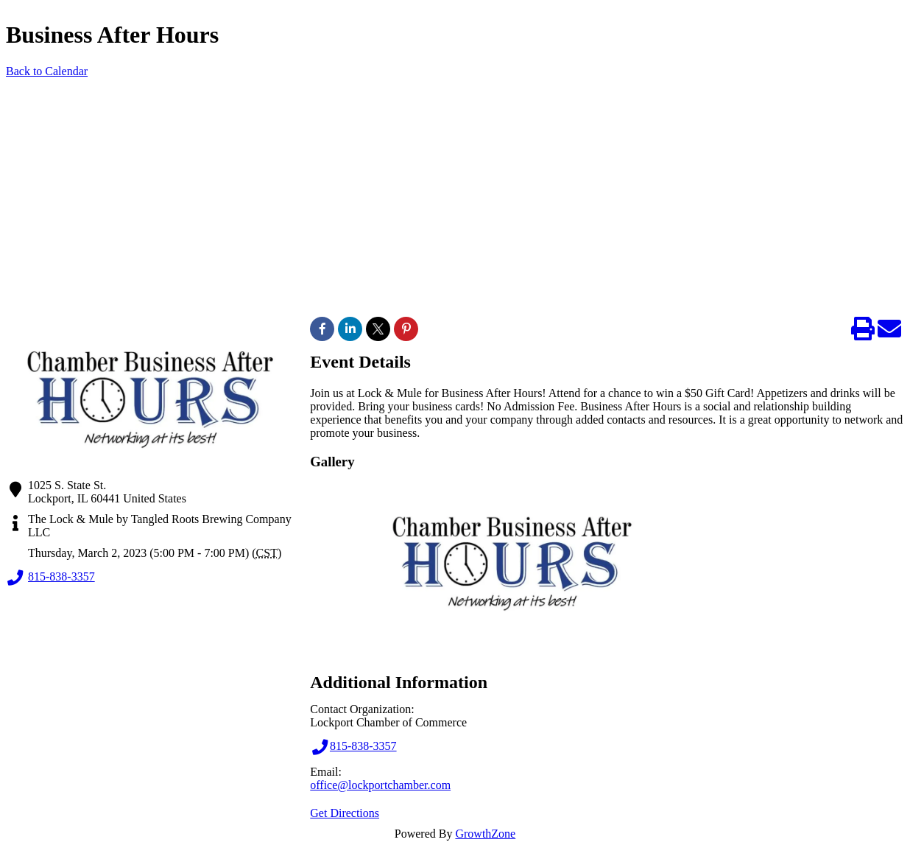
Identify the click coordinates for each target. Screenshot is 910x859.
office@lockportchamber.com (380, 785)
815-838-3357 (50, 577)
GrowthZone (485, 833)
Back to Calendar (47, 71)
